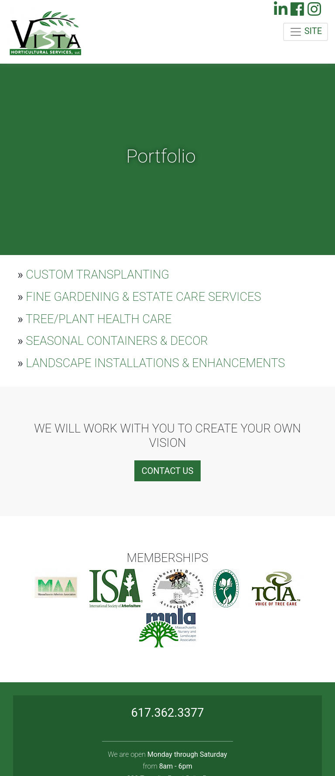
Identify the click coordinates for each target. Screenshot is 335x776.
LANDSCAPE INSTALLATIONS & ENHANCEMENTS (151, 363)
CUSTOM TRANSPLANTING (93, 275)
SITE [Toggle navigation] (305, 31)
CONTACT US (168, 471)
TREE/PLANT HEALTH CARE (94, 319)
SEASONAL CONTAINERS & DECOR (112, 341)
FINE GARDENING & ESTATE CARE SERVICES (139, 297)
